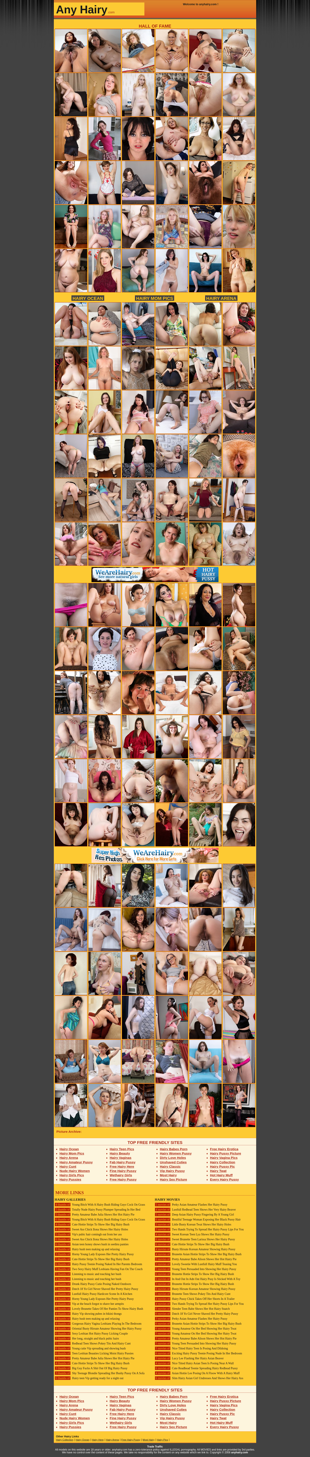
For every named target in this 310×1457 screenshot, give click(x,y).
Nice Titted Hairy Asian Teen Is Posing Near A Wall (194, 1363)
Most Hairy (168, 1175)
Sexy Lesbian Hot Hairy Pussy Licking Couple (91, 1333)
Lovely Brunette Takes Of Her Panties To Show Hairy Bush (99, 1308)
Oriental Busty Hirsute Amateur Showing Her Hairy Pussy (98, 1328)
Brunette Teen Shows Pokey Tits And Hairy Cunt (192, 1294)
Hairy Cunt (68, 1166)
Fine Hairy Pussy (123, 1171)
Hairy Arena (221, 298)
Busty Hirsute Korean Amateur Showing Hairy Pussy (195, 1249)
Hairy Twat (218, 1171)
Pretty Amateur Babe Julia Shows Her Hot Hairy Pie (94, 1214)
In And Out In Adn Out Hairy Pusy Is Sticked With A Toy (197, 1279)
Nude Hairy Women (75, 1171)
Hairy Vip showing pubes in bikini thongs (88, 1313)
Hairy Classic (170, 1166)
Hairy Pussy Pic (222, 1166)
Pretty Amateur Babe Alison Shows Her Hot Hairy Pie (196, 1259)
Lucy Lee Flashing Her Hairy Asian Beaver (189, 1358)
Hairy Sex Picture (173, 1179)
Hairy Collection (222, 1162)
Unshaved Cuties (173, 1162)
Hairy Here (98, 1439)
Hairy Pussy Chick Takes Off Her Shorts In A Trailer (195, 1298)
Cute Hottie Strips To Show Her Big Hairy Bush (92, 1224)
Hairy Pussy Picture (225, 1153)
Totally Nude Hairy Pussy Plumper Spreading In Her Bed (97, 1209)
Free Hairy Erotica (224, 1149)
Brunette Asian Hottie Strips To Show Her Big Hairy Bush (198, 1254)
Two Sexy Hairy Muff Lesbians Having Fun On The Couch (99, 1269)
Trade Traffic (155, 1446)
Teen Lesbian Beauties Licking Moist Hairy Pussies (94, 1353)
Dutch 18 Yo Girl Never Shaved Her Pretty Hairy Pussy (96, 1289)
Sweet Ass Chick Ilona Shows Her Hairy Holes (91, 1229)
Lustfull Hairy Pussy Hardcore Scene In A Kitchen (93, 1294)
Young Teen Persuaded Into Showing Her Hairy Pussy (195, 1269)
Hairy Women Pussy (176, 1153)
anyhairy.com (239, 1452)
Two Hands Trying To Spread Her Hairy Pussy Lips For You (199, 1229)
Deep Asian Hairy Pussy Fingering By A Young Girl (194, 1214)
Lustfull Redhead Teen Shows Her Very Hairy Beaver (195, 1209)
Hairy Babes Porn (174, 1149)
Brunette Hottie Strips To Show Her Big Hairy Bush (194, 1274)
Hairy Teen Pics (122, 1149)
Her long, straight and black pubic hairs (87, 1338)
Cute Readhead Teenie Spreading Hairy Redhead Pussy (196, 1368)
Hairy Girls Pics (72, 1175)
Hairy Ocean (88, 298)
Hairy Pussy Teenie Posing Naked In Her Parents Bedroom (98, 1264)
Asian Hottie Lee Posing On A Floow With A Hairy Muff (197, 1373)
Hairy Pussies (70, 1179)
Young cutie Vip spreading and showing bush (90, 1348)
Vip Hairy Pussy (172, 1171)
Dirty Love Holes (173, 1157)
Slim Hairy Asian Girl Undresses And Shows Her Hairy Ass (199, 1378)
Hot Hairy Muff (221, 1175)
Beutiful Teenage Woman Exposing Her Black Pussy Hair (198, 1219)
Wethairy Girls (121, 1175)
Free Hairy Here (122, 1166)
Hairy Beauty (120, 1153)
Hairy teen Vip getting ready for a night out (89, 1378)
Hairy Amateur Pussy (76, 1162)
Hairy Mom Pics (154, 298)
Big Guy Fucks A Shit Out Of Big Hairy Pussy (91, 1368)
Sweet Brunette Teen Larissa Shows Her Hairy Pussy (195, 1239)
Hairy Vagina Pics (224, 1157)
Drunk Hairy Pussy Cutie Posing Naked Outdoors (93, 1284)
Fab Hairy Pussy (123, 1162)
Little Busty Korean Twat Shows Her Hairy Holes (193, 1224)
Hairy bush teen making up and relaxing (87, 1249)
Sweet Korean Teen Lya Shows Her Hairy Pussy (192, 1234)
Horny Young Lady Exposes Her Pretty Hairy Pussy (94, 1254)
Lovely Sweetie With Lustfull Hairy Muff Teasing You (196, 1264)
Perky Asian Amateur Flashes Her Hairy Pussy (191, 1204)
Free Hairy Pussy (123, 1179)
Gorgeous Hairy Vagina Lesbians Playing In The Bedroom (98, 1323)
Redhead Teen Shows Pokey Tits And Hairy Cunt (93, 1343)
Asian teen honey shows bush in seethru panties (92, 1244)
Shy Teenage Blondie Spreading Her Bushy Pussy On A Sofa (99, 1373)
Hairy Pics (162, 1439)
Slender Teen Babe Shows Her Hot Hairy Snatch (192, 1308)
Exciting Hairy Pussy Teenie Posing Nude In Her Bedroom (198, 1353)
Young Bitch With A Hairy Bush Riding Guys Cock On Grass (100, 1204)
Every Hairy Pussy (224, 1179)
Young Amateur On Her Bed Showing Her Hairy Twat (195, 1328)
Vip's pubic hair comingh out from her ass (88, 1234)
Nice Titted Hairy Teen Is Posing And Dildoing (191, 1348)
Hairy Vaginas (121, 1157)
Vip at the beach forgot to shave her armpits (89, 1303)
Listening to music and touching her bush (88, 1274)
